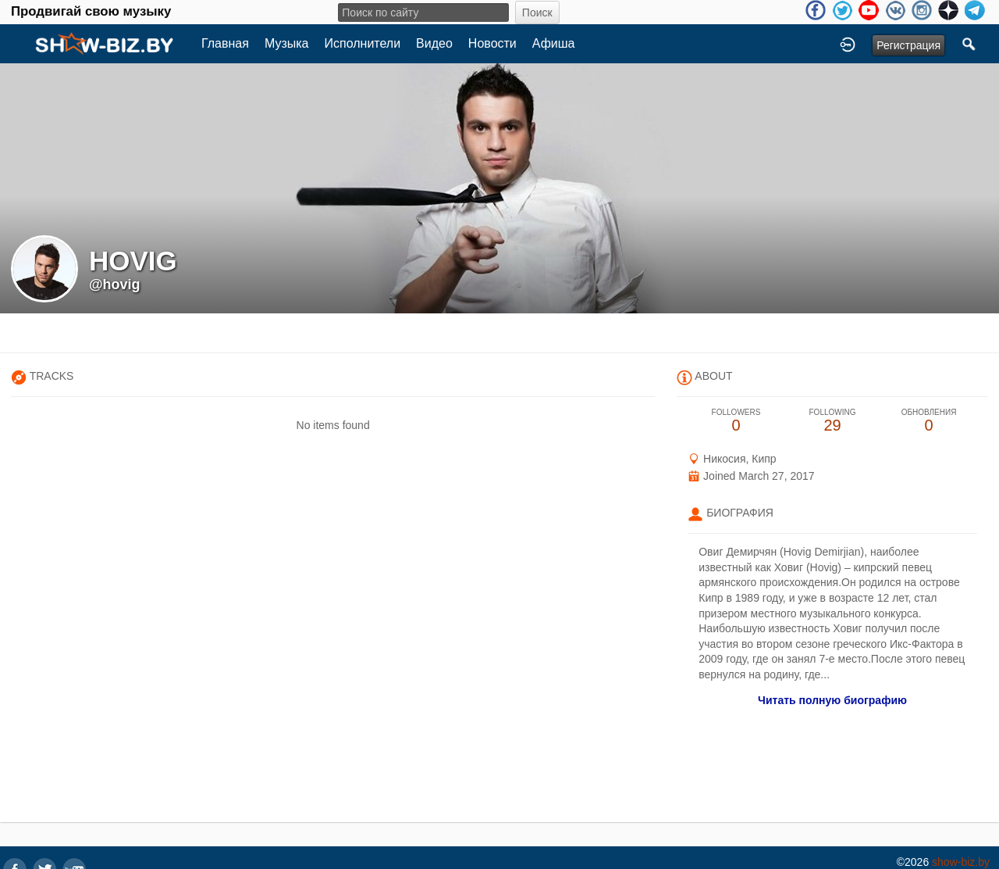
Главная (225, 43)
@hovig (114, 284)
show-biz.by (961, 862)
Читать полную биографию (832, 700)
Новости (492, 43)
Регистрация (908, 45)
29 (832, 421)
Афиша (553, 43)
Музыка (287, 43)
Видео (434, 43)
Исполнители (363, 43)
